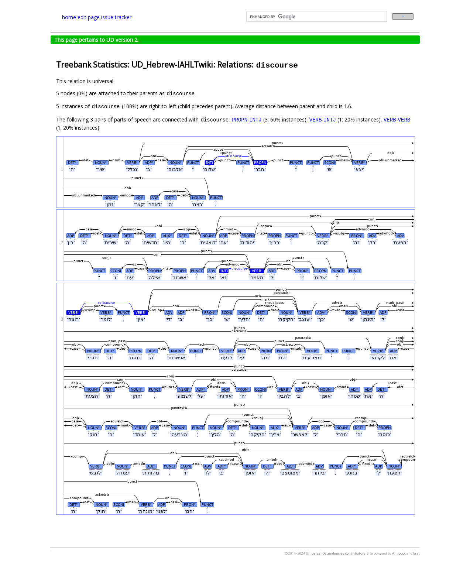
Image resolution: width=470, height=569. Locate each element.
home (69, 17)
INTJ (255, 119)
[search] (316, 16)
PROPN (239, 119)
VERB (315, 119)
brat (416, 553)
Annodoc (399, 553)
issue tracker (116, 17)
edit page (89, 17)
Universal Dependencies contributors (336, 553)
